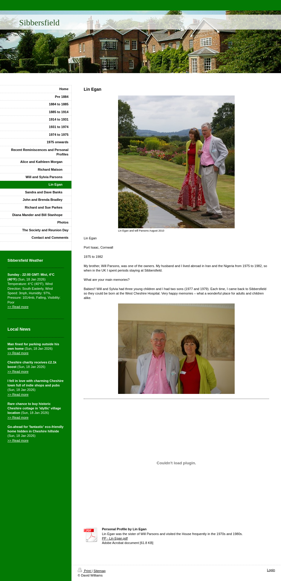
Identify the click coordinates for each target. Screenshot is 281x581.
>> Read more (17, 307)
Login (271, 570)
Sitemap (100, 571)
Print (85, 571)
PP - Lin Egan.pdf (115, 538)
